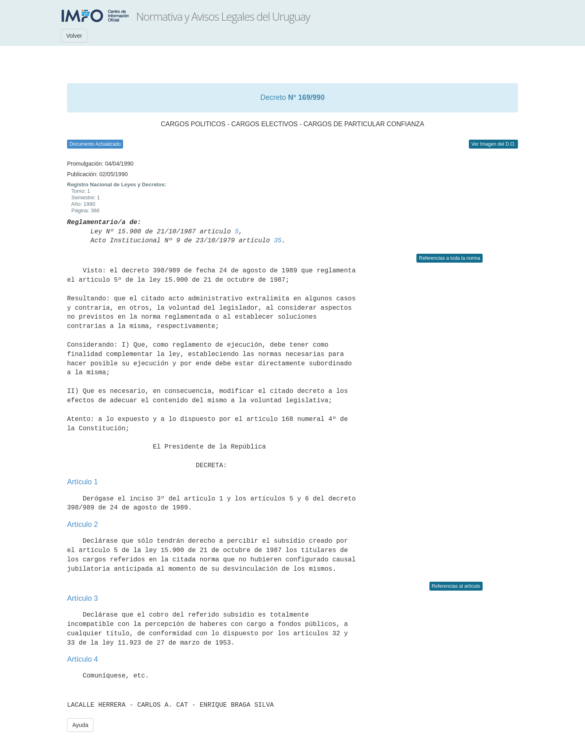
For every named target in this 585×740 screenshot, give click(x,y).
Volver (74, 35)
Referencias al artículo (456, 586)
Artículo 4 (82, 659)
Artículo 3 (82, 598)
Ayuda (80, 725)
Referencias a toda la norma (449, 258)
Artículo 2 (82, 524)
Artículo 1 (82, 482)
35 (278, 240)
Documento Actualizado (95, 144)
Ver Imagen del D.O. (493, 144)
